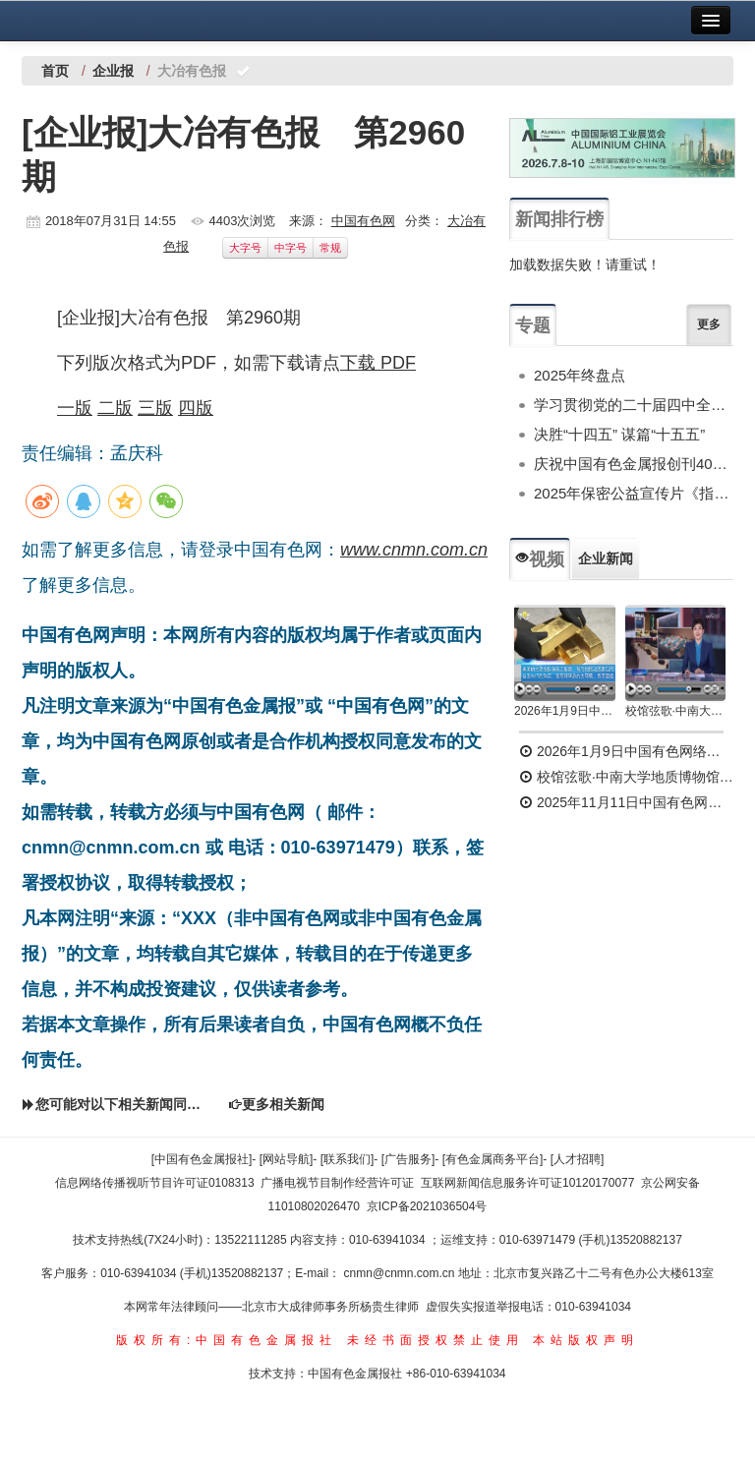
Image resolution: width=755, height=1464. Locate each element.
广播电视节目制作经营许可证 (337, 1183)
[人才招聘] (578, 1159)
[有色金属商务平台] (493, 1159)
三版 (155, 408)
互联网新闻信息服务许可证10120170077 (527, 1183)
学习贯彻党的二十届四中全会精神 (633, 404)
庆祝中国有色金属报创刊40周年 (633, 463)
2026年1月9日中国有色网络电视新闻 (564, 711)
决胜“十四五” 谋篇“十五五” (619, 434)
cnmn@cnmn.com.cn (401, 1273)
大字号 (245, 248)
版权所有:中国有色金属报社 (226, 1340)
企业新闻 (605, 558)
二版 (115, 408)
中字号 (290, 248)
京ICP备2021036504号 (427, 1206)
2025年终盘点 (579, 375)
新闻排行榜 (559, 219)
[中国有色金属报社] (202, 1159)
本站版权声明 (586, 1340)
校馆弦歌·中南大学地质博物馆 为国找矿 (626, 777)
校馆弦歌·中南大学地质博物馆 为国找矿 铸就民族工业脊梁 (675, 711)
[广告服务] (408, 1159)
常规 (330, 248)
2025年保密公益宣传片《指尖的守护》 (633, 493)
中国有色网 (363, 220)
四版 (195, 408)
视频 (539, 559)
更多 (709, 324)
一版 (74, 408)
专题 (533, 325)
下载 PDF (378, 363)
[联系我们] (347, 1159)
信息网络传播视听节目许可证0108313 (155, 1183)
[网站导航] (287, 1159)
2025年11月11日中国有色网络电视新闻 (626, 802)
